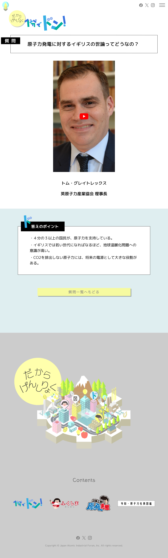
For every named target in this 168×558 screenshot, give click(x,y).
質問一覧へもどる (83, 291)
